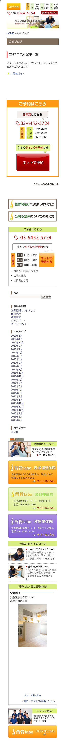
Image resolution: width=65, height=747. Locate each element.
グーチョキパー (19, 324)
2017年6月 (17, 352)
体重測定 (16, 317)
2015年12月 (17, 403)
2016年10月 (17, 376)
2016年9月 (17, 379)
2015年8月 (17, 416)
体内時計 (16, 313)
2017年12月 (17, 342)
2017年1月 (17, 369)
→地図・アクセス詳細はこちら (38, 701)
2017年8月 (17, 345)
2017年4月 (17, 359)
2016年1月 (17, 399)
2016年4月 (17, 389)
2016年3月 (17, 393)
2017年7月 (17, 349)
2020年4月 (17, 339)
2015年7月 (17, 420)
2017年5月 (17, 356)
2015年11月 (17, 406)
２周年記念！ (17, 73)
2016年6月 (17, 386)
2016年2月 (17, 396)
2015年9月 (17, 413)
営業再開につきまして (23, 310)
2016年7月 (17, 382)
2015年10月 (17, 410)
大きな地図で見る (32, 695)
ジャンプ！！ (18, 320)
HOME (10, 33)
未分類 (14, 432)
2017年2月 (17, 366)
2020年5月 (17, 335)
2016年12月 (17, 372)
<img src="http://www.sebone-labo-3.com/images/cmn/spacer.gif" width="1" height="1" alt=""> (32, 671)
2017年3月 (17, 362)
